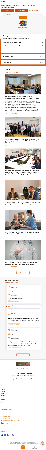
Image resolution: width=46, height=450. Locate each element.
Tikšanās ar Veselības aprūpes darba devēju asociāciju (23, 318)
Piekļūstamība (4, 405)
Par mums (3, 395)
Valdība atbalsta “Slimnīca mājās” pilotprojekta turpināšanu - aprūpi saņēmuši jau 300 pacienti (22, 233)
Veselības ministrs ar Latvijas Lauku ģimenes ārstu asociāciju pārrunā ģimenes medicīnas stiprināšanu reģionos (22, 203)
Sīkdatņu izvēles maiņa (6, 409)
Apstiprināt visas (21, 10)
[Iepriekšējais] (2, 364)
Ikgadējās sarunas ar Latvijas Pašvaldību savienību (22, 342)
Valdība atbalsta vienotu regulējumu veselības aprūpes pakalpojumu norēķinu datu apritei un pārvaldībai (21, 263)
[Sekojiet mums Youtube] (8, 435)
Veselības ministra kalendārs (14, 324)
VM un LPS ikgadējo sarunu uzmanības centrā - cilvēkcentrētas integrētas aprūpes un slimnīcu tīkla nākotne (22, 97)
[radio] (15, 379)
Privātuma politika (5, 402)
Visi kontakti (7, 427)
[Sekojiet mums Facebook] (5, 435)
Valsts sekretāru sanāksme (15, 299)
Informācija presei (14, 113)
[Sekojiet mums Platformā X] (2, 435)
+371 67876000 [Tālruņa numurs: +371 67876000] (6, 416)
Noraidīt (7, 10)
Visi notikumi (23, 354)
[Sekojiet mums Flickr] (10, 435)
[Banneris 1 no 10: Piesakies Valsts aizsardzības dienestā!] (23, 363)
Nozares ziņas (14, 267)
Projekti (2, 393)
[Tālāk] (43, 364)
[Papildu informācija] (7, 423)
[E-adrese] (3, 423)
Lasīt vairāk (23, 50)
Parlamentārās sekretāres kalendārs (15, 347)
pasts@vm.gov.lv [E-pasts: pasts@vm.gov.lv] (6, 418)
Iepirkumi (3, 391)
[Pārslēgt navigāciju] (23, 447)
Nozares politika (8, 56)
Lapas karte (3, 407)
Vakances (3, 389)
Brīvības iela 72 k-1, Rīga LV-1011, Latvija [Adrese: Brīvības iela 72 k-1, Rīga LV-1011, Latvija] (11, 420)
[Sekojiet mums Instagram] (13, 435)
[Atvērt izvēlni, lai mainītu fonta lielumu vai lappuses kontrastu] (34, 447)
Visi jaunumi (23, 272)
